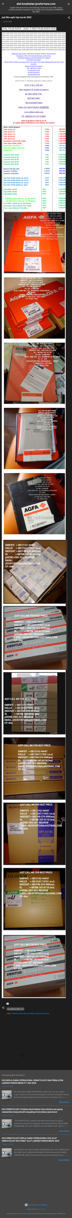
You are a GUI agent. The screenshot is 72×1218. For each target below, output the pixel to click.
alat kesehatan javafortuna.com (36, 3)
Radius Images (41, 1209)
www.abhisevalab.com (15, 1009)
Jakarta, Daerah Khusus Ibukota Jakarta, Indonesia (30, 1013)
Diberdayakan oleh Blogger (36, 1205)
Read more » (64, 1102)
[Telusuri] (69, 4)
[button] (69, 18)
